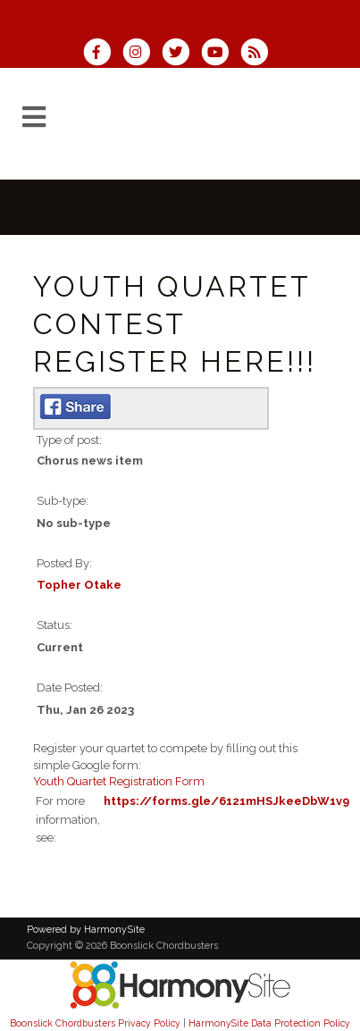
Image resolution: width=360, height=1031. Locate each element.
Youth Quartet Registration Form (119, 781)
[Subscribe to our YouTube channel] (220, 54)
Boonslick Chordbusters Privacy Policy (95, 1023)
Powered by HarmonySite (86, 929)
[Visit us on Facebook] (102, 54)
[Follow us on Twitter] (181, 54)
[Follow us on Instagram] (142, 54)
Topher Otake (79, 584)
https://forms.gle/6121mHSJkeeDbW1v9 (226, 801)
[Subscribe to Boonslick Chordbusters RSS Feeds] (258, 54)
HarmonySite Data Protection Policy (269, 1023)
